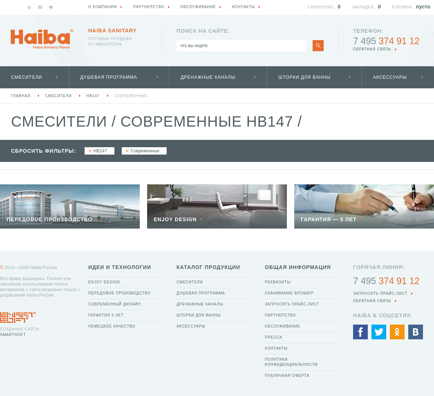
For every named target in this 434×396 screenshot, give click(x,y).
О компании (102, 7)
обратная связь (372, 49)
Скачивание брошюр (289, 293)
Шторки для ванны (304, 77)
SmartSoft (13, 335)
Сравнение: (321, 7)
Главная (21, 96)
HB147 (93, 96)
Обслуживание (282, 326)
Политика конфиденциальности (291, 362)
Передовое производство (119, 293)
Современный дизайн (114, 304)
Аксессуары (390, 77)
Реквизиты (278, 282)
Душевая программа (108, 77)
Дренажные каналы (208, 77)
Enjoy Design (104, 282)
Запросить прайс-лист (292, 304)
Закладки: (363, 7)
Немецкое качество (111, 326)
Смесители (26, 77)
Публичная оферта (287, 376)
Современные (131, 96)
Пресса (273, 337)
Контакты (276, 348)
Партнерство (280, 315)
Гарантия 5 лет (106, 315)
